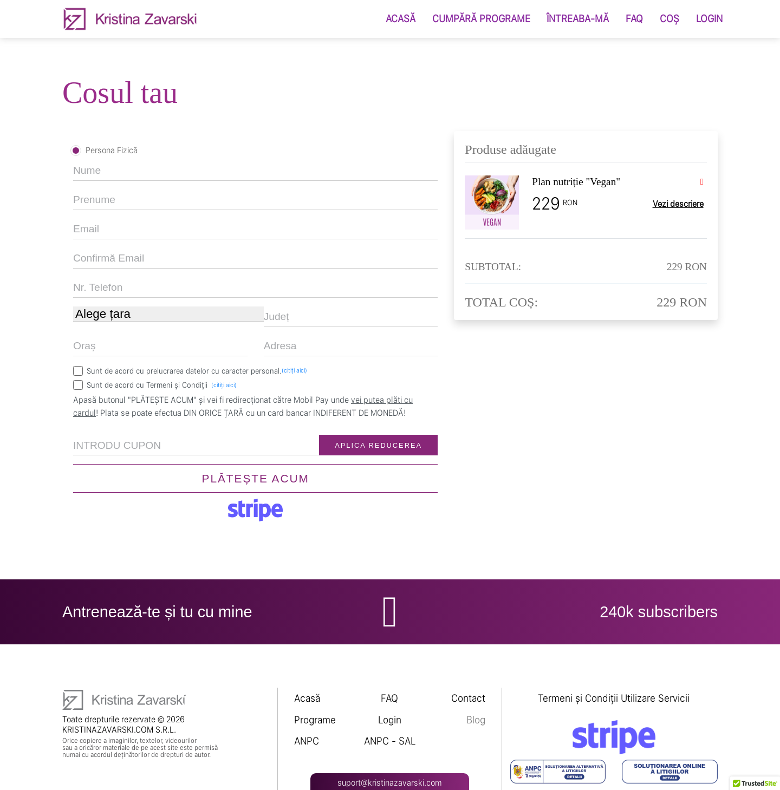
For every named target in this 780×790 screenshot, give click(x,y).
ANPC (306, 741)
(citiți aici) (294, 370)
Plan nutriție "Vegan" (576, 181)
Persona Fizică (112, 150)
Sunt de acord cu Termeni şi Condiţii (162, 384)
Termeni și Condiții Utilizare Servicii (614, 698)
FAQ (389, 698)
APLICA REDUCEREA (378, 445)
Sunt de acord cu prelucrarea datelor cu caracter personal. (197, 370)
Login (389, 720)
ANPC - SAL (389, 741)
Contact (468, 698)
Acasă (307, 698)
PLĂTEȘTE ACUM (255, 478)
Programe (315, 720)
